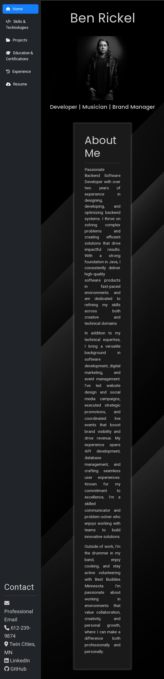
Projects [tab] (16, 40)
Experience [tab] (18, 71)
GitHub (15, 669)
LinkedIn (17, 661)
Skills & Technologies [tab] (17, 24)
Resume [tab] (16, 84)
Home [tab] (14, 9)
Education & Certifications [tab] (19, 56)
